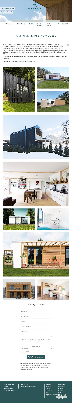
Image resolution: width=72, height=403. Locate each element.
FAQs (59, 392)
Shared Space (49, 24)
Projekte (8, 23)
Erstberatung (36, 19)
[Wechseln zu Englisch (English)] (3, 12)
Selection (52, 19)
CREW (57, 23)
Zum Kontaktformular (7, 8)
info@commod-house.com (28, 386)
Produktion (49, 390)
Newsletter (61, 384)
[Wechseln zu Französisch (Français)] (9, 12)
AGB (47, 396)
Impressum (61, 386)
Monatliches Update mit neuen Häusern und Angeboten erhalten (36, 341)
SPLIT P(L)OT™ (39, 24)
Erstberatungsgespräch (29, 61)
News (31, 23)
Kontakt (65, 23)
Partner (60, 390)
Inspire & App (19, 19)
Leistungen (20, 23)
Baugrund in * (36, 347)
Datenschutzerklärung (52, 394)
